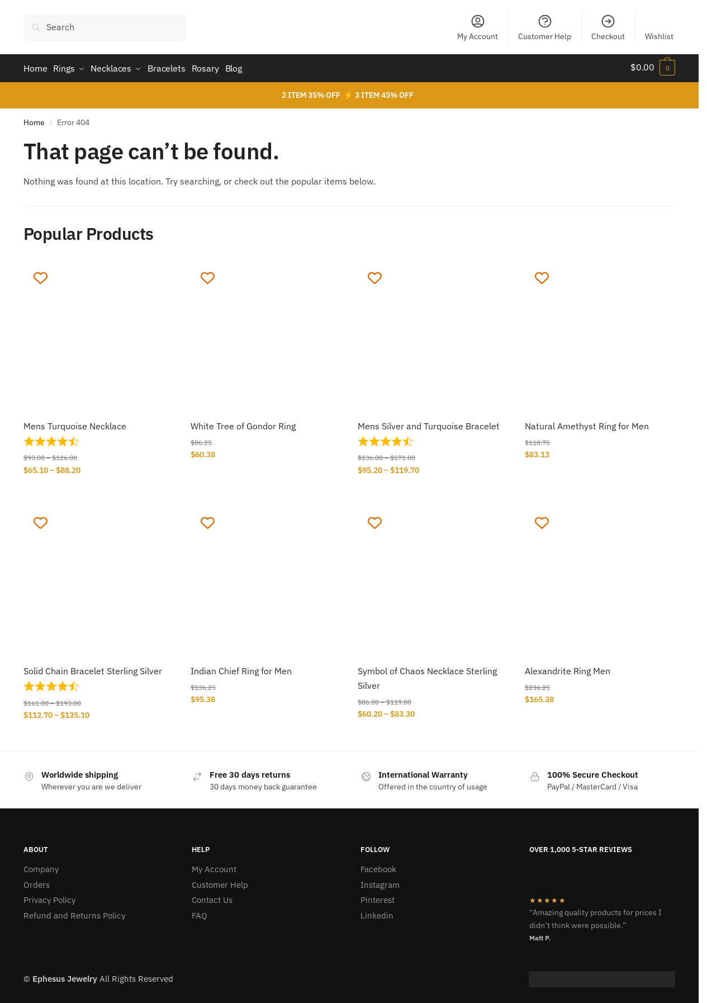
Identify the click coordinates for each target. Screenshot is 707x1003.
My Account (477, 27)
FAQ (199, 912)
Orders (36, 882)
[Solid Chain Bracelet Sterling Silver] (98, 578)
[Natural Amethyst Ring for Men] (600, 333)
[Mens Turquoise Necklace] (98, 333)
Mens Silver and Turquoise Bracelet (429, 423)
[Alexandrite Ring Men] (600, 578)
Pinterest (377, 897)
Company (41, 866)
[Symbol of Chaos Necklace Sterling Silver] (433, 578)
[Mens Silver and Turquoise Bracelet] (433, 333)
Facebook (378, 866)
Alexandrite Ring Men (567, 668)
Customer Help (544, 27)
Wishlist (659, 36)
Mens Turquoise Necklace (74, 423)
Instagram (380, 882)
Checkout (608, 27)
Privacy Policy (49, 897)
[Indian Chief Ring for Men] (266, 578)
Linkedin (376, 912)
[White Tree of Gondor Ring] (266, 333)
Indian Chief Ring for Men (241, 668)
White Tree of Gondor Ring (243, 423)
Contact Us (212, 897)
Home (34, 120)
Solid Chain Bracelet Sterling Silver (92, 668)
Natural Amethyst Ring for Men (587, 423)
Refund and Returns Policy (74, 912)
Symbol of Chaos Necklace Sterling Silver (427, 675)
